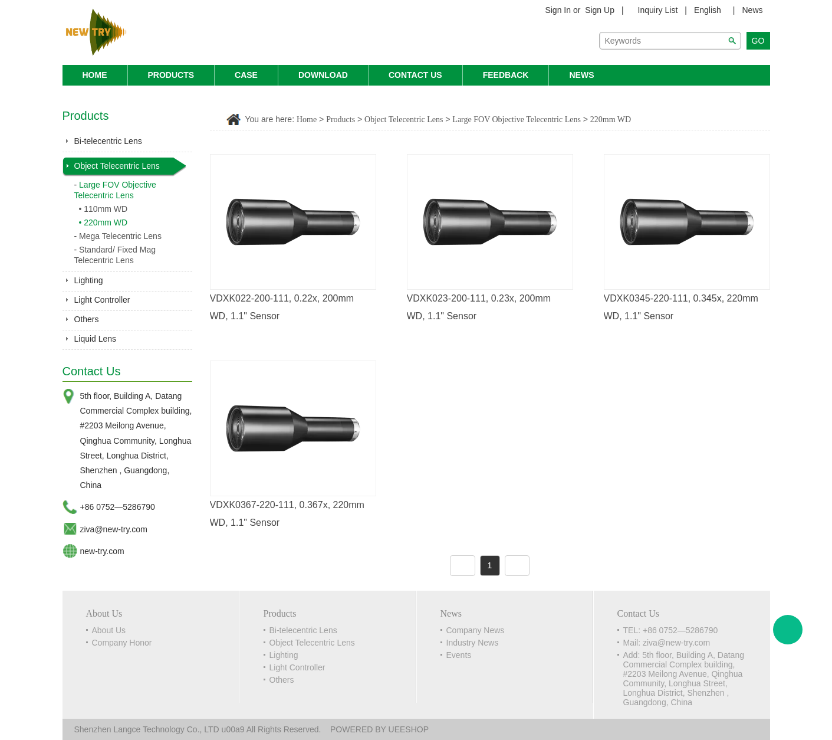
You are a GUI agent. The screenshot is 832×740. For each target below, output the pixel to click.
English (707, 10)
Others (86, 319)
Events (459, 655)
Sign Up (599, 10)
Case (246, 75)
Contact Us (415, 75)
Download (323, 75)
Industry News (472, 642)
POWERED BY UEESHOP (379, 729)
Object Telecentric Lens (117, 166)
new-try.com (102, 551)
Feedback (506, 75)
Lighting (88, 280)
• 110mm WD (103, 209)
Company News (475, 630)
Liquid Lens (95, 338)
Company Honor (122, 642)
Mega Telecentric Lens (120, 236)
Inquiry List (658, 10)
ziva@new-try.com (113, 529)
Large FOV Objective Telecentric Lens (516, 119)
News (752, 10)
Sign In (558, 10)
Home (95, 75)
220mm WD (610, 119)
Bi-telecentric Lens (108, 141)
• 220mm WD (103, 222)
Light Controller (102, 299)
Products (171, 75)
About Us (109, 630)
